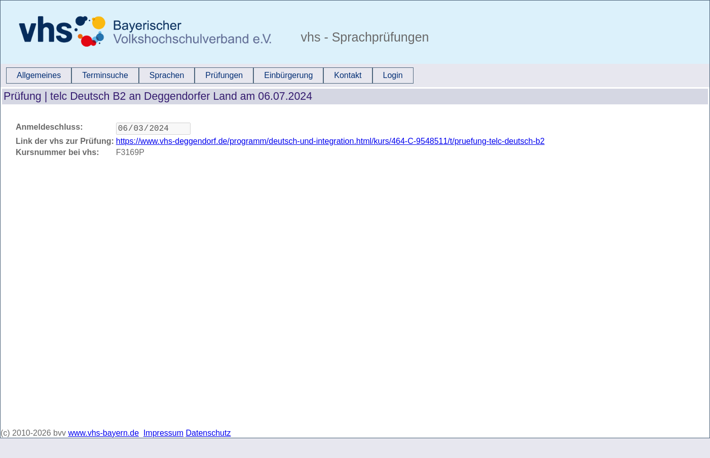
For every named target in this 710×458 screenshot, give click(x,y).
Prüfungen (224, 75)
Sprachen (167, 75)
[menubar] (210, 75)
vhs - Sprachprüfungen (363, 37)
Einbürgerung (288, 75)
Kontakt (347, 75)
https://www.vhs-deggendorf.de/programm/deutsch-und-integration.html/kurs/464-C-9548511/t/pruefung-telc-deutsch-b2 (330, 143)
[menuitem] (38, 75)
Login (393, 75)
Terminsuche (105, 75)
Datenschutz (208, 433)
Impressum (163, 433)
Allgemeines (39, 75)
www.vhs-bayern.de (103, 433)
